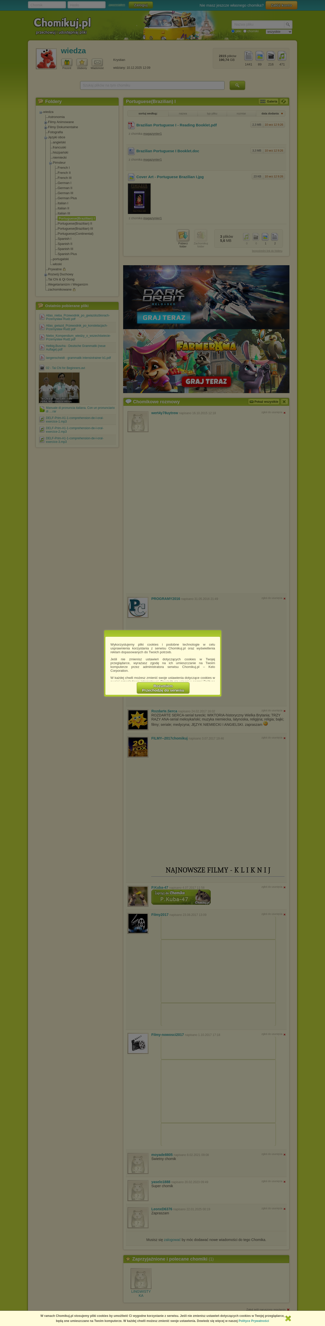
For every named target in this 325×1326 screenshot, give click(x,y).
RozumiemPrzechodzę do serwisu (163, 688)
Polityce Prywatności (254, 1321)
